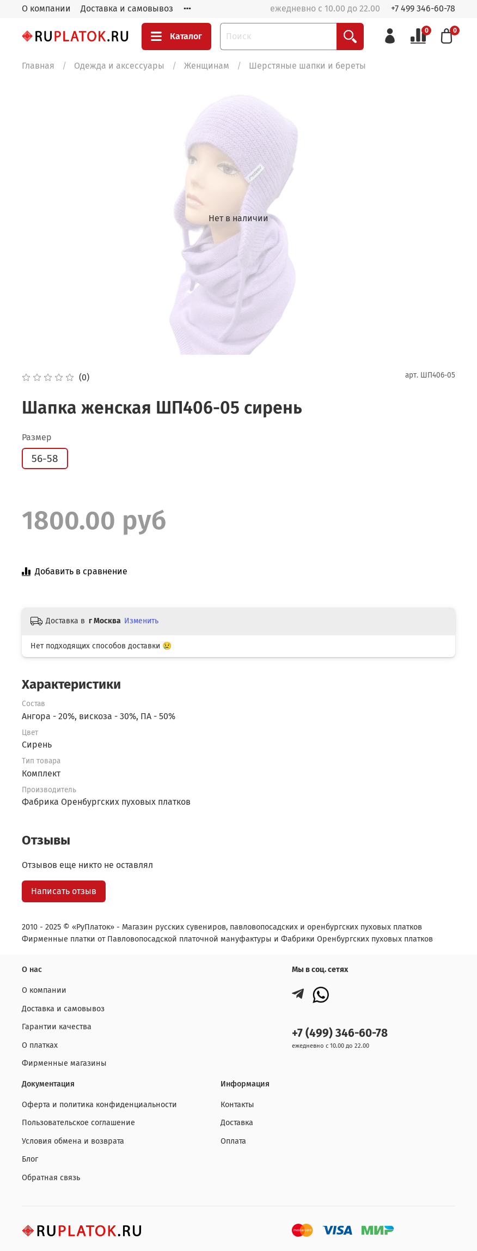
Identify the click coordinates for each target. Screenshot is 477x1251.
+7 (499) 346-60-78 (340, 1033)
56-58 (45, 458)
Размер (37, 437)
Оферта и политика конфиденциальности (99, 1104)
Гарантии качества (56, 1026)
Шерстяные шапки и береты (307, 65)
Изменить (141, 621)
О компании (46, 8)
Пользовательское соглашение (78, 1122)
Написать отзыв (63, 891)
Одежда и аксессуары (119, 65)
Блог (30, 1159)
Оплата (233, 1141)
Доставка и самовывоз (127, 8)
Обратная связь (51, 1177)
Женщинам (206, 65)
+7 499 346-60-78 (423, 8)
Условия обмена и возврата (73, 1141)
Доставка (237, 1122)
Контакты (237, 1104)
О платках (40, 1045)
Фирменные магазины (64, 1063)
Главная (38, 65)
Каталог (176, 36)
